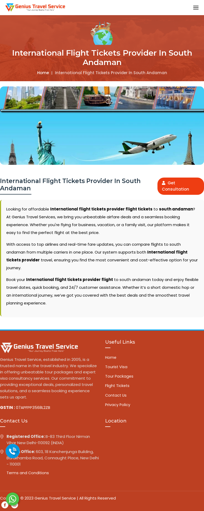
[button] (196, 7)
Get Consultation (175, 186)
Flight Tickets (117, 386)
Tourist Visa (116, 367)
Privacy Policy (118, 406)
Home (43, 72)
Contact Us (116, 396)
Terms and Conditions (28, 473)
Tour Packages (119, 377)
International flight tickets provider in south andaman (111, 72)
